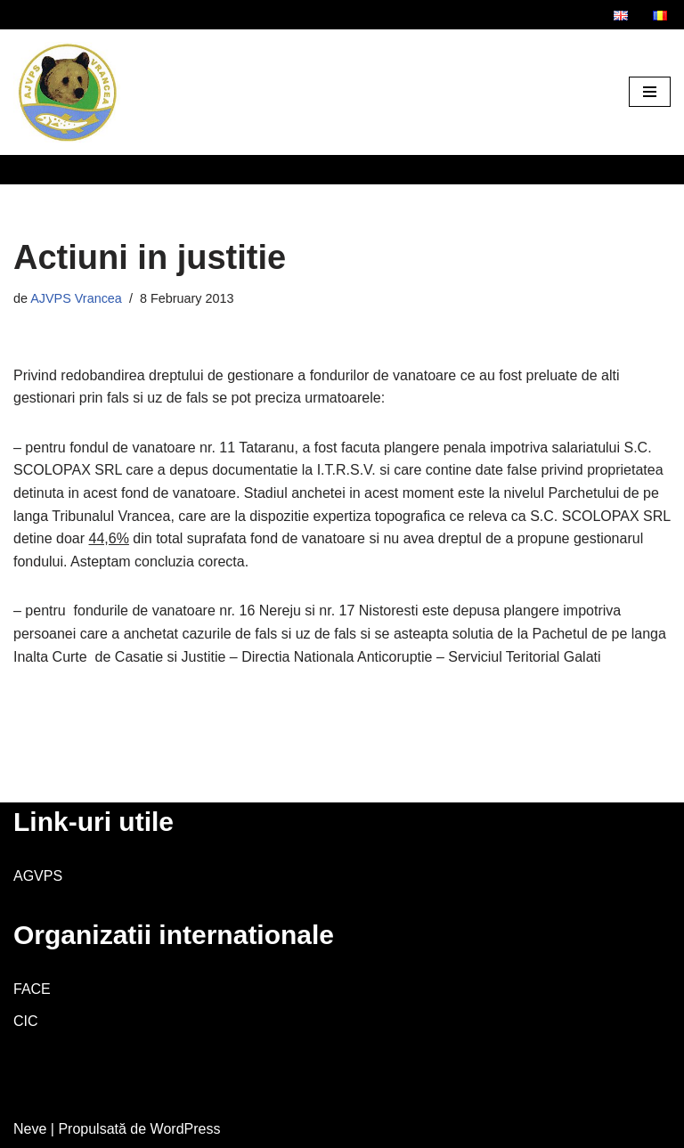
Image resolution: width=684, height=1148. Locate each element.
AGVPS (37, 875)
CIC (25, 1021)
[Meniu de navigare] (650, 92)
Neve (29, 1128)
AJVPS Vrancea (76, 298)
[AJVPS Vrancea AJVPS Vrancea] (66, 92)
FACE (32, 989)
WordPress (186, 1128)
